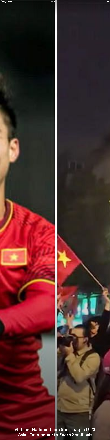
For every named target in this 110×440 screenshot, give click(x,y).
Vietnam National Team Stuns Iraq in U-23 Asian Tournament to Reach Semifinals (55, 432)
